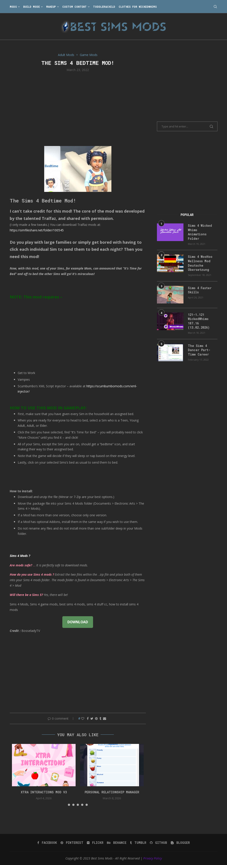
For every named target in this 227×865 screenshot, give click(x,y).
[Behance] (116, 843)
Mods (13, 6)
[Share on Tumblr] (100, 718)
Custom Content (74, 6)
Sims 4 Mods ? (20, 556)
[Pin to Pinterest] (96, 718)
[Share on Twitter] (91, 718)
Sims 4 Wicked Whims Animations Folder (200, 232)
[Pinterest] (72, 843)
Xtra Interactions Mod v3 (44, 792)
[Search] (215, 6)
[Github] (158, 843)
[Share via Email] (104, 718)
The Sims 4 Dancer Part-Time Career (199, 350)
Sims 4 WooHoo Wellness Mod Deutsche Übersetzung (200, 263)
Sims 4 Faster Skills (200, 290)
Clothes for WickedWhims (138, 6)
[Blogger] (180, 843)
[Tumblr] (138, 843)
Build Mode (31, 6)
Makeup (51, 6)
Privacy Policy (152, 858)
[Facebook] (47, 843)
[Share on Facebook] (88, 718)
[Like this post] (82, 718)
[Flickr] (95, 843)
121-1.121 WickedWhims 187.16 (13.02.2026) (199, 321)
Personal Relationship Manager (112, 792)
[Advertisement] (78, 108)
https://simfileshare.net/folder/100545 (37, 230)
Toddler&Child (104, 6)
